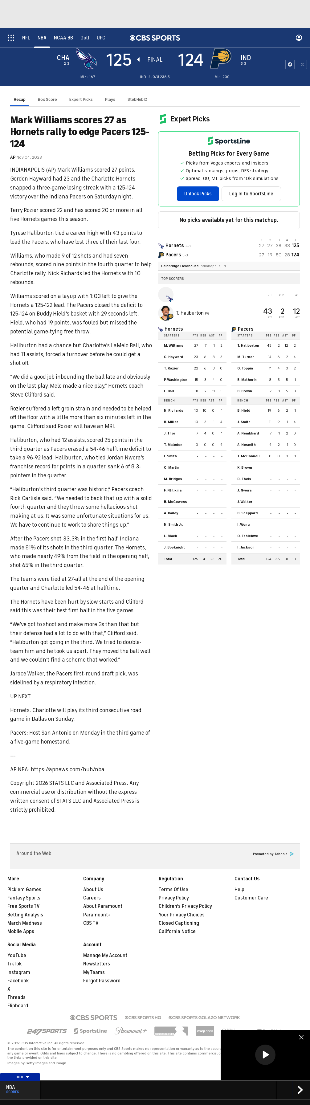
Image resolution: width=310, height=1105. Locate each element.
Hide (23, 1077)
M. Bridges (173, 479)
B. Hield (243, 410)
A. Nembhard (248, 433)
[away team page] (87, 58)
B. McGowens (175, 502)
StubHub (137, 99)
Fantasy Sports (23, 898)
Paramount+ (97, 915)
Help (239, 890)
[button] (265, 1055)
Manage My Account (105, 955)
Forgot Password (101, 981)
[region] (265, 1055)
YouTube (16, 955)
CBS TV (91, 923)
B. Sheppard (247, 513)
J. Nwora (244, 490)
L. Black (170, 536)
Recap (20, 99)
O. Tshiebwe (247, 536)
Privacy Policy (174, 898)
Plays (110, 99)
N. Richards (173, 410)
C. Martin (171, 467)
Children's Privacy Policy (185, 906)
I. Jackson (246, 547)
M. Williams (173, 345)
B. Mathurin (247, 379)
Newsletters (96, 964)
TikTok (14, 964)
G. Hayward (173, 357)
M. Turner (245, 357)
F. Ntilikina (173, 490)
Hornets (174, 329)
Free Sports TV (23, 906)
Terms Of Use (173, 890)
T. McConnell (248, 456)
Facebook (18, 981)
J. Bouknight (174, 547)
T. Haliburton (190, 313)
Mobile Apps (20, 931)
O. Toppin (245, 368)
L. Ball (169, 391)
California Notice (177, 931)
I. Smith (170, 456)
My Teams (94, 972)
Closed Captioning (179, 923)
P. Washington (175, 379)
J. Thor (169, 433)
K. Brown (244, 467)
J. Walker (244, 502)
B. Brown (244, 391)
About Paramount (102, 906)
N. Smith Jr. (173, 524)
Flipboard (17, 1006)
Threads (16, 997)
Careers (92, 898)
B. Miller (171, 422)
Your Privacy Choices (182, 915)
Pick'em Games (24, 890)
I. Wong (243, 524)
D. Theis (244, 479)
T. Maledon (173, 444)
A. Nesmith (246, 444)
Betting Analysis (25, 915)
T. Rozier (171, 368)
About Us (93, 890)
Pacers (246, 329)
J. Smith (244, 422)
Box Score (47, 99)
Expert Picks (81, 99)
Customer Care (251, 898)
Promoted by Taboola (273, 854)
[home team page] (222, 58)
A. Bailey (171, 513)
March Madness (24, 923)
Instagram (18, 972)
